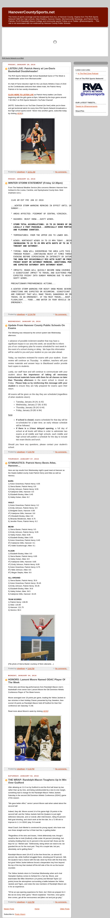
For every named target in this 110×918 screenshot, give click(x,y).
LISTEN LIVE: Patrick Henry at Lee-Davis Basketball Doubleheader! (31, 70)
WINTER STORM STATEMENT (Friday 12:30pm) (35, 183)
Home (37, 909)
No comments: (61, 172)
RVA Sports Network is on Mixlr (13, 58)
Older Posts (64, 909)
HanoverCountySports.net (31, 12)
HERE (19, 113)
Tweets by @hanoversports (86, 106)
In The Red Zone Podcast (88, 74)
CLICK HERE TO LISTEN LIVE (21, 95)
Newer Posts (9, 909)
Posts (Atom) (20, 914)
